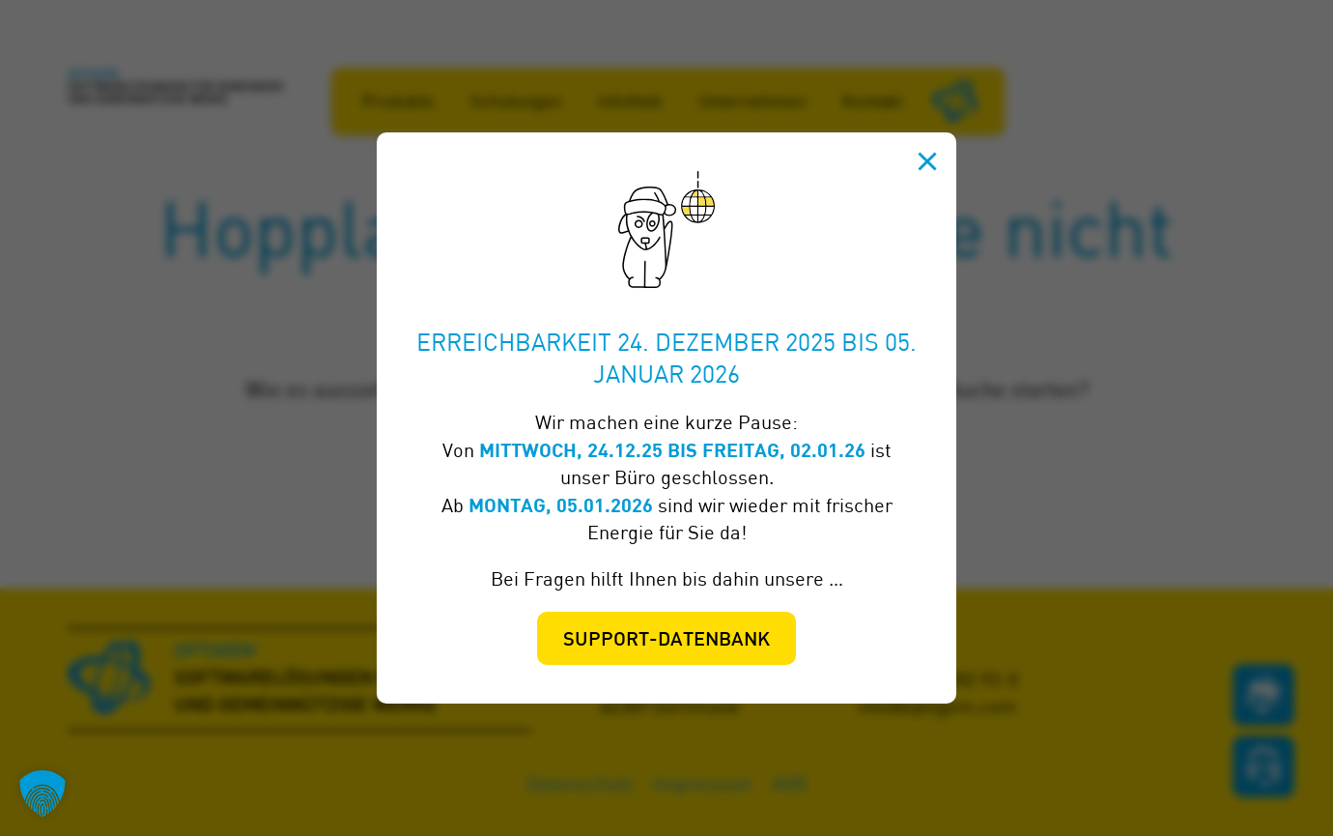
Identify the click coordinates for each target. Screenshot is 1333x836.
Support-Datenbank (666, 640)
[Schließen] (927, 161)
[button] (42, 793)
